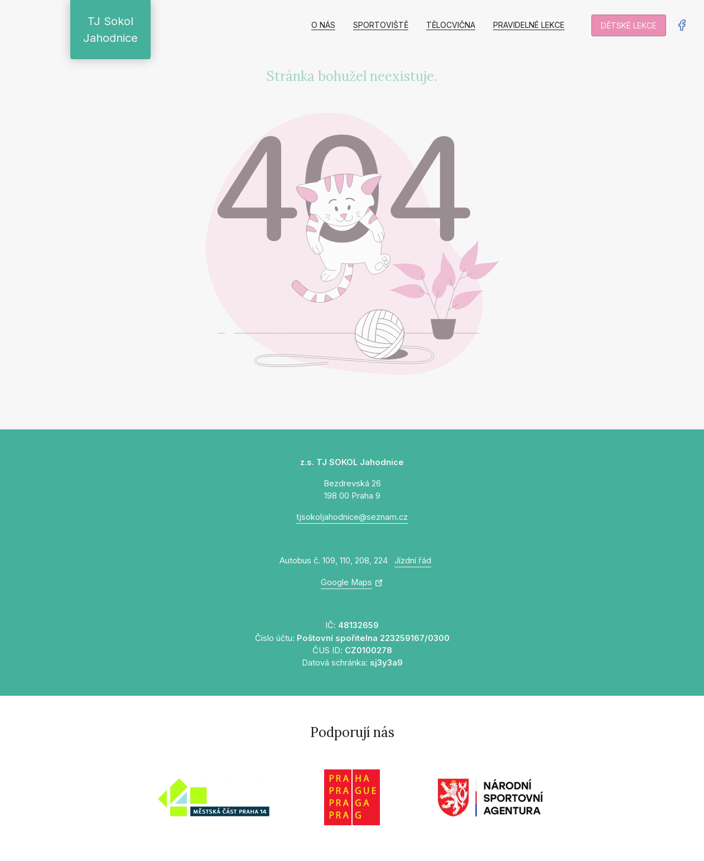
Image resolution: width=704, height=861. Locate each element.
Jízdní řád (412, 561)
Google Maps (346, 582)
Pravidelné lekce (529, 25)
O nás (323, 25)
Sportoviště (380, 25)
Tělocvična (450, 25)
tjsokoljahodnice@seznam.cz (352, 517)
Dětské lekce (629, 25)
